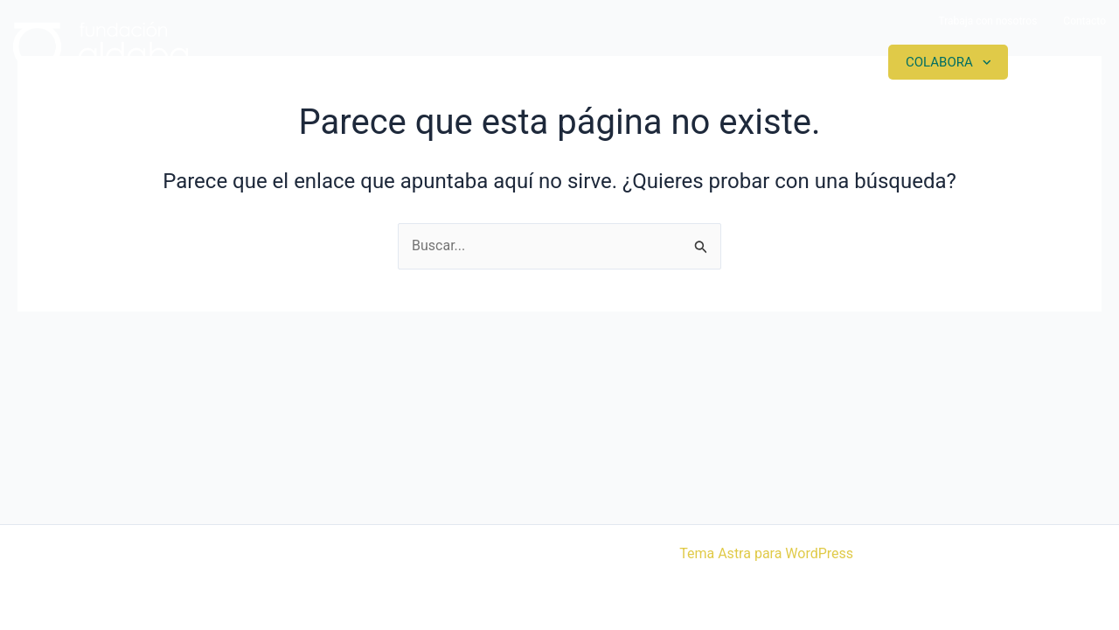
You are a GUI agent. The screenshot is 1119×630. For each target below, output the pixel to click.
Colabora (939, 62)
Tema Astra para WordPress (766, 553)
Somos (562, 62)
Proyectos (677, 62)
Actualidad (810, 62)
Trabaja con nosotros (987, 21)
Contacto (1084, 21)
